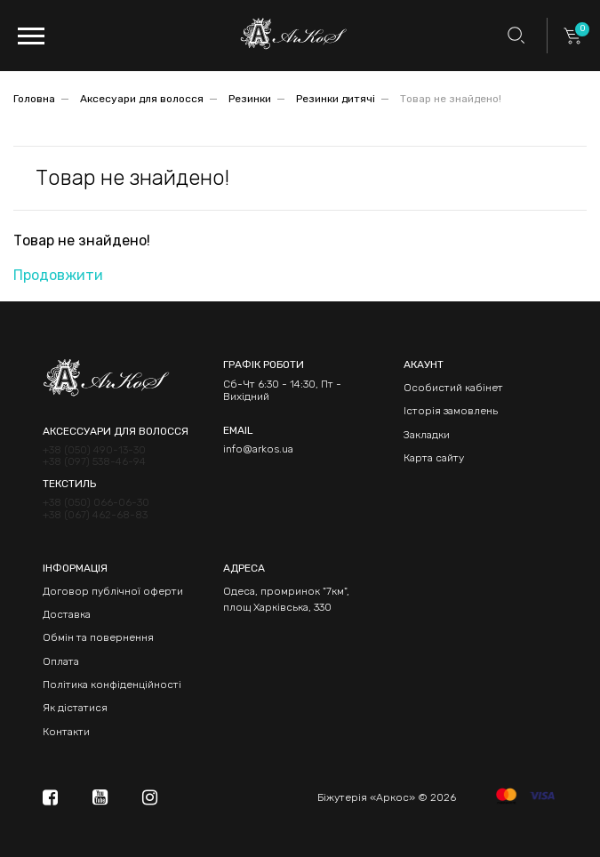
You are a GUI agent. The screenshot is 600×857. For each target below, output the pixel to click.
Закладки (427, 434)
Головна (34, 98)
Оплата (61, 661)
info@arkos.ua (258, 449)
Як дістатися (75, 707)
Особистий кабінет (453, 387)
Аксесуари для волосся (142, 98)
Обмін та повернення (98, 637)
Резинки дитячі (335, 98)
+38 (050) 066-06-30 (96, 503)
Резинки (249, 98)
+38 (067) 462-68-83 (95, 515)
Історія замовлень (451, 410)
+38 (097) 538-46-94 (94, 462)
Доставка (67, 614)
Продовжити (58, 275)
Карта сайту (434, 458)
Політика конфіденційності (112, 684)
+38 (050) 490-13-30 (94, 450)
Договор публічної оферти (113, 591)
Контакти (66, 731)
